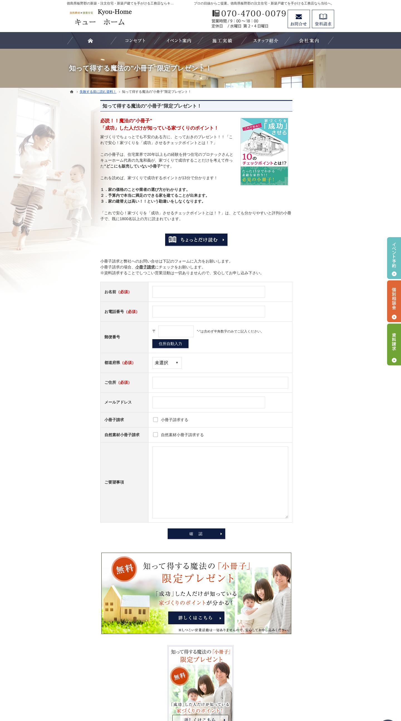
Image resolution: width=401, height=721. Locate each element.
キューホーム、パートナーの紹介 (301, 450)
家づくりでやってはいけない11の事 (301, 319)
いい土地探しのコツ (291, 294)
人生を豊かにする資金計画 (297, 306)
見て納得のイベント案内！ (297, 390)
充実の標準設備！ (289, 413)
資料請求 (323, 19)
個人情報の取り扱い (291, 509)
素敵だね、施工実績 (291, 402)
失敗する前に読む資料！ (295, 475)
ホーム (280, 260)
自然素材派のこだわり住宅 (297, 333)
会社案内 (282, 425)
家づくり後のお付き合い (295, 379)
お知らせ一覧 (285, 498)
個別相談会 (394, 301)
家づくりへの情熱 (289, 436)
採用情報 (282, 464)
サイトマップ (285, 521)
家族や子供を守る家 (291, 367)
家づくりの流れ (287, 283)
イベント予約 (394, 258)
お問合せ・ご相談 (289, 486)
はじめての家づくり (291, 271)
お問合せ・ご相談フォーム (300, 667)
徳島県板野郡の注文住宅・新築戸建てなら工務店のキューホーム (211, 696)
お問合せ (299, 19)
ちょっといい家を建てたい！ (299, 356)
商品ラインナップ (289, 345)
